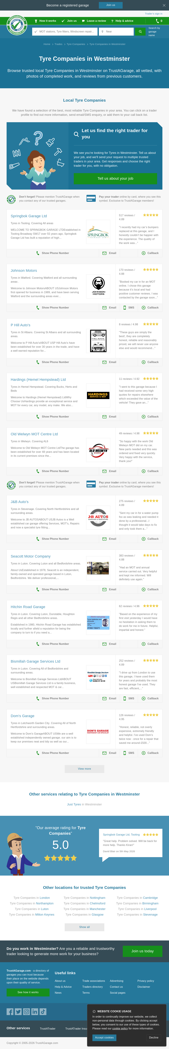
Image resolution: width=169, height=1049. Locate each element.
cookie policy (120, 1028)
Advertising (116, 980)
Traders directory (92, 986)
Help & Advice (63, 986)
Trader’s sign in (153, 13)
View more (84, 768)
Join (110, 5)
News (58, 992)
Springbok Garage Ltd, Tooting (121, 834)
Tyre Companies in (32, 897)
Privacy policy (145, 980)
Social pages (117, 992)
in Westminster (84, 804)
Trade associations (93, 980)
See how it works (27, 992)
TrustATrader (47, 1028)
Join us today (143, 951)
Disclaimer (143, 986)
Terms (86, 992)
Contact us (116, 986)
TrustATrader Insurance (79, 1028)
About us (60, 980)
